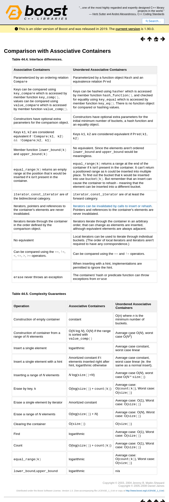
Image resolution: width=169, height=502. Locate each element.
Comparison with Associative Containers (57, 51)
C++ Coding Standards (151, 14)
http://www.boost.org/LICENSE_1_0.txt (145, 484)
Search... (153, 21)
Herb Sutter (99, 14)
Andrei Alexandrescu (124, 14)
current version (128, 29)
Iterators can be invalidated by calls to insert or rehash (112, 203)
